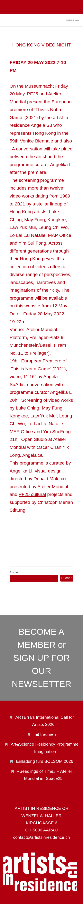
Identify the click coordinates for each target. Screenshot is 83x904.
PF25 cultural (32, 494)
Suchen (14, 572)
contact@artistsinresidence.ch (41, 837)
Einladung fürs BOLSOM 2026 (44, 761)
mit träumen (44, 734)
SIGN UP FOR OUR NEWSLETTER (41, 671)
